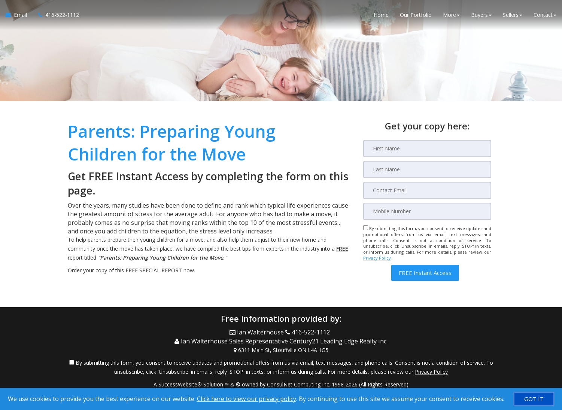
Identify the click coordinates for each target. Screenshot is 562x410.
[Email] (427, 190)
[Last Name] (427, 169)
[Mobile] (427, 211)
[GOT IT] (534, 399)
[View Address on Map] (281, 349)
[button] (425, 273)
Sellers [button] (512, 14)
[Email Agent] (19, 15)
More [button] (451, 14)
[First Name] (427, 148)
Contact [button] (545, 14)
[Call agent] (56, 15)
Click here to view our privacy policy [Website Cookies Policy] (246, 399)
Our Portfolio (416, 14)
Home (381, 14)
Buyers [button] (481, 14)
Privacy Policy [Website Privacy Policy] (377, 258)
